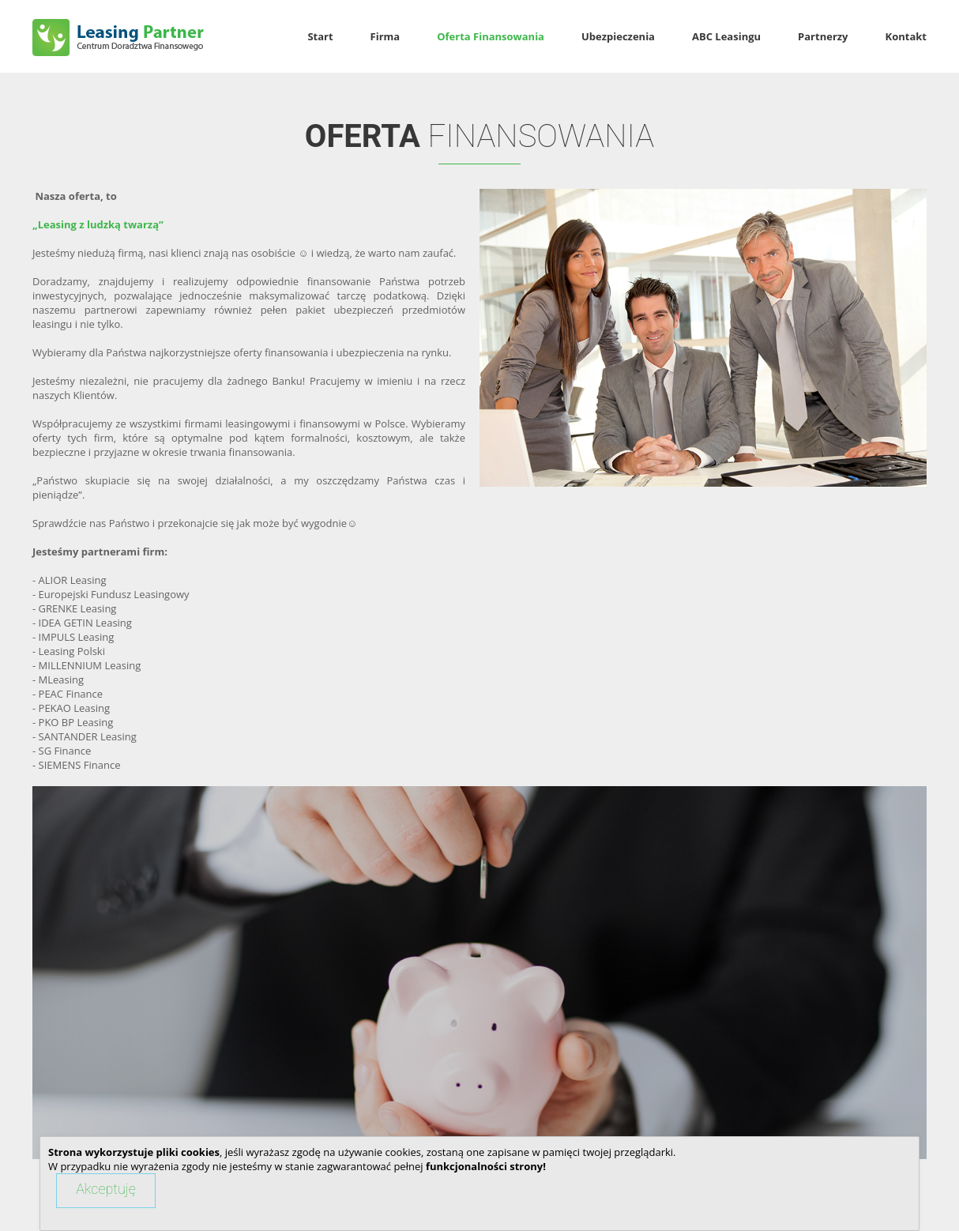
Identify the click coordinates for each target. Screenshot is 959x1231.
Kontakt (906, 37)
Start (320, 37)
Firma (385, 37)
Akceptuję (106, 1188)
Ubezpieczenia (618, 37)
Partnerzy (823, 37)
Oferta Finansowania (490, 37)
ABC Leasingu (726, 37)
